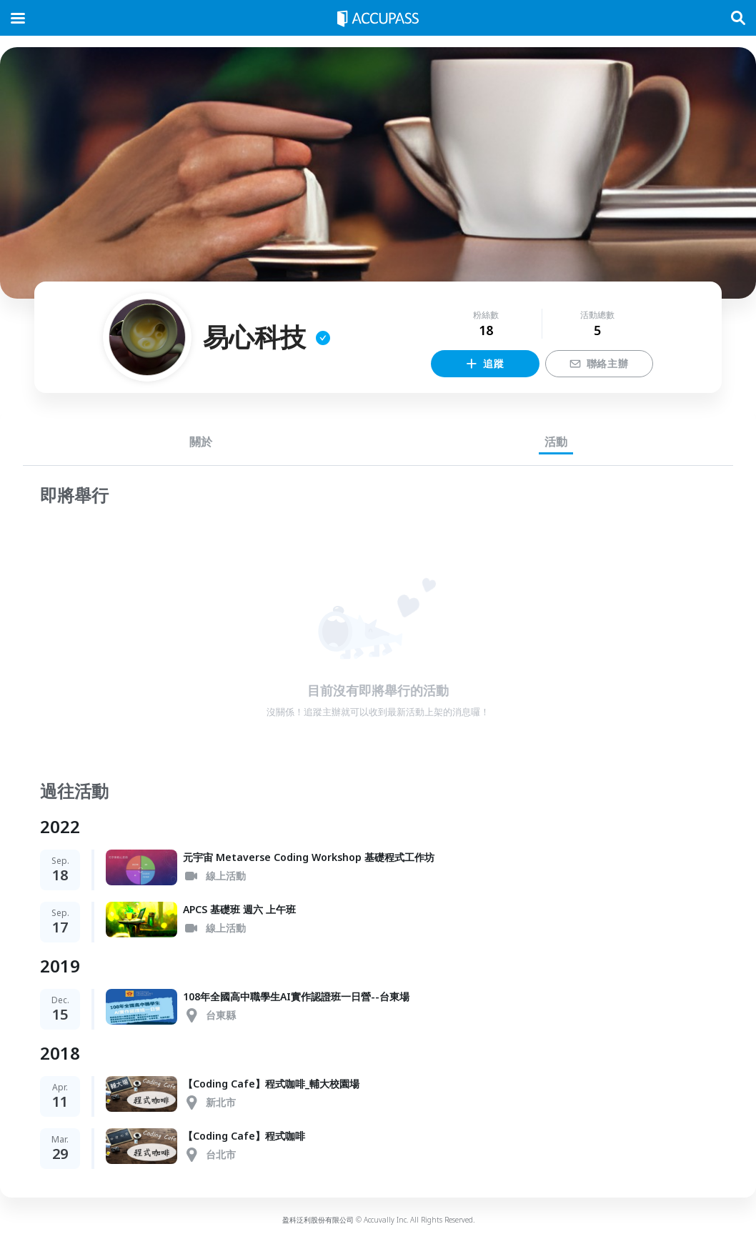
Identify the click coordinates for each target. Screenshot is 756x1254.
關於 (200, 441)
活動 (555, 441)
